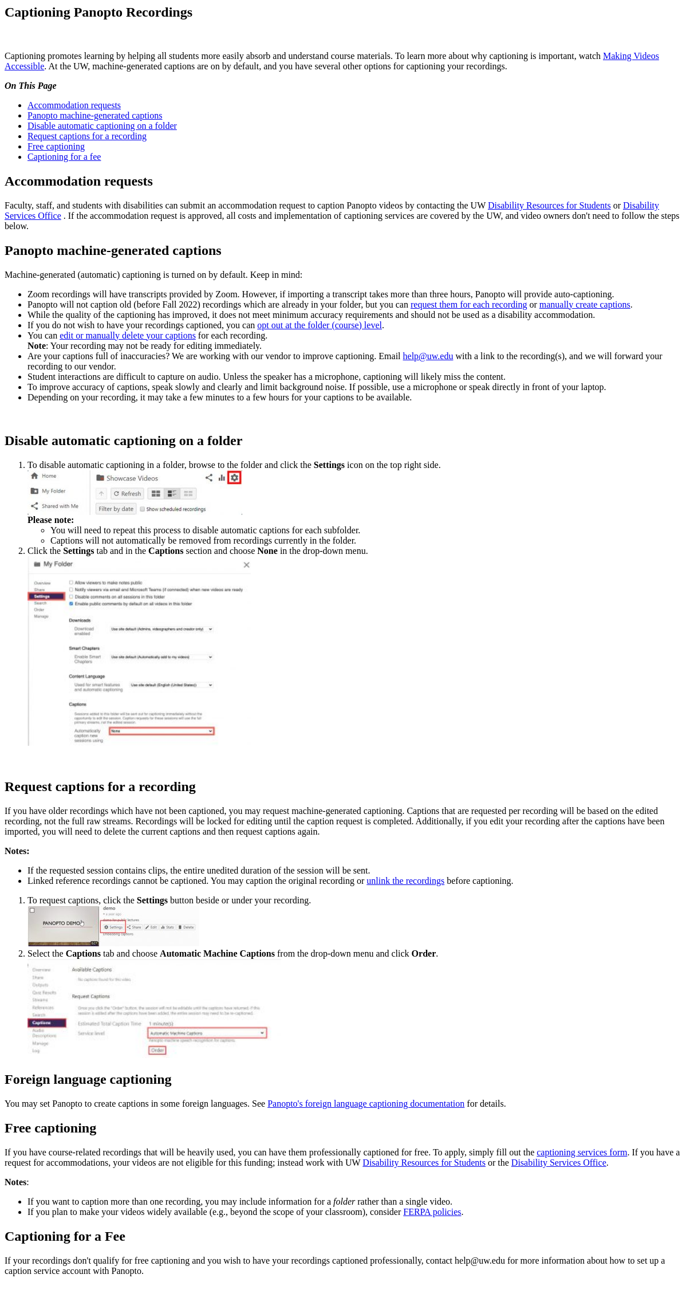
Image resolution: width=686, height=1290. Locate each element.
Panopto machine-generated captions (94, 115)
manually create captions (584, 304)
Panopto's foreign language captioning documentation (365, 1103)
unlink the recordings (405, 881)
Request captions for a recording (87, 136)
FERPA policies (432, 1212)
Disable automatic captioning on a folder (102, 126)
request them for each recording (469, 304)
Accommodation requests (74, 105)
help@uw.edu (428, 356)
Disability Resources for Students (549, 205)
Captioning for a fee (64, 157)
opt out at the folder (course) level (319, 325)
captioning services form (582, 1152)
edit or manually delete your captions (128, 335)
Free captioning (56, 146)
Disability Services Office (558, 1162)
